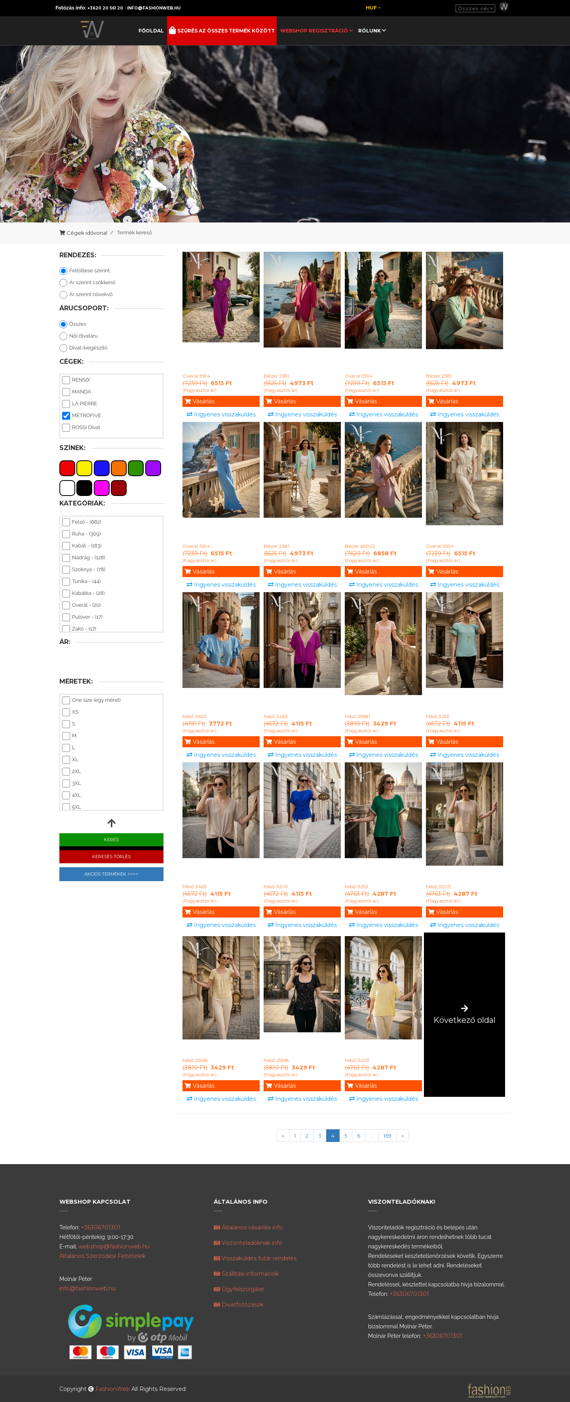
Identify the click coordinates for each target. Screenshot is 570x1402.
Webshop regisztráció (314, 31)
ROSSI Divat (81, 428)
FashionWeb (113, 1389)
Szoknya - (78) (83, 570)
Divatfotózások (239, 1304)
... (372, 1135)
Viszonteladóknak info (248, 1242)
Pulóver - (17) (82, 617)
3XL (71, 784)
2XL (71, 772)
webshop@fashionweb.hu (114, 1246)
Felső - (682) (81, 522)
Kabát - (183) (81, 546)
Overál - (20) (81, 606)
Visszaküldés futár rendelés (255, 1258)
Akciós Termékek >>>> (111, 874)
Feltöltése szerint (84, 271)
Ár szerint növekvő (86, 295)
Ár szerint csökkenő (87, 283)
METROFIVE (81, 416)
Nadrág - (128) (83, 558)
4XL (71, 796)
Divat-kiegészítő (83, 348)
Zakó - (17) (79, 629)
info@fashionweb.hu (153, 8)
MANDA (76, 392)
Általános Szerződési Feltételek (102, 1256)
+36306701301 (100, 1227)
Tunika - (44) (81, 582)
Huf (373, 8)
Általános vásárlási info (248, 1227)
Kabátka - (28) (83, 594)
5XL (71, 807)
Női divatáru (78, 336)
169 (387, 1135)
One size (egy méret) (91, 701)
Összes (72, 325)
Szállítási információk (246, 1273)
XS (70, 712)
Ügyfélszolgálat (239, 1289)
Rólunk (370, 31)
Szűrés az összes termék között (225, 31)
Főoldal (151, 31)
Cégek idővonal (86, 233)
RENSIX (76, 380)
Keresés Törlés (111, 856)
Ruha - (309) (81, 534)
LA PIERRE (79, 404)
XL (70, 760)
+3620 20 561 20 (105, 8)
